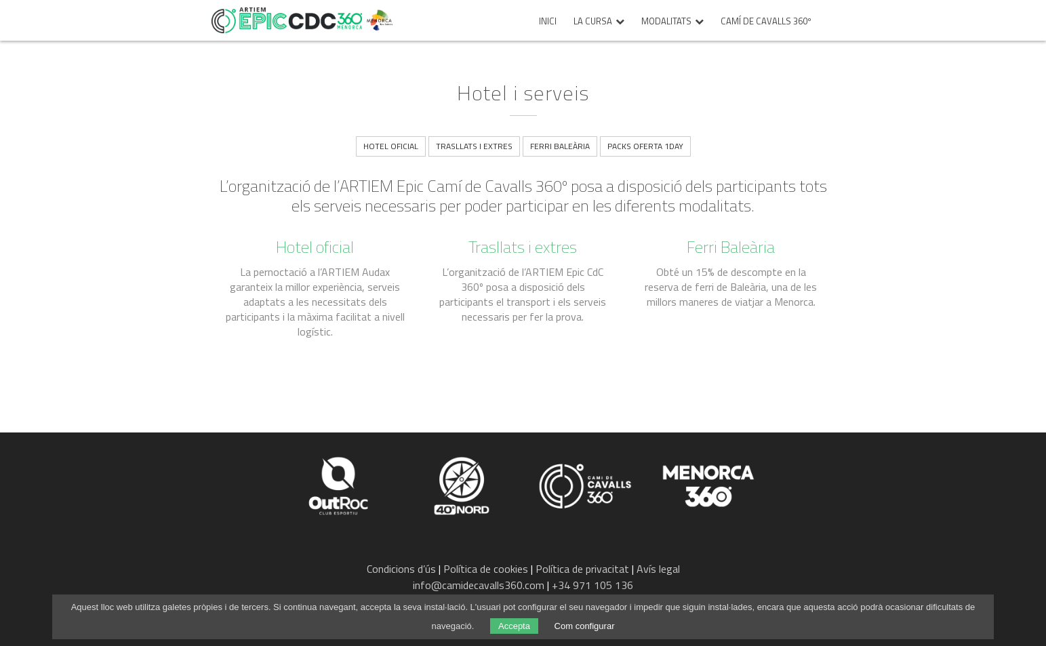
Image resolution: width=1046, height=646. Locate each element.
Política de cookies (485, 569)
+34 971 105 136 (592, 585)
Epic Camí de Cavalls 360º (287, 20)
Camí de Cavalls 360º (766, 22)
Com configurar (585, 626)
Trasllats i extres (474, 146)
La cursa (593, 22)
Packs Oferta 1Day (645, 146)
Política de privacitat (582, 569)
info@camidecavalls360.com (478, 585)
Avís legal (658, 569)
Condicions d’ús (401, 569)
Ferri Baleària (560, 146)
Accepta (514, 626)
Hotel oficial (390, 146)
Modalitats (666, 22)
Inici (548, 22)
